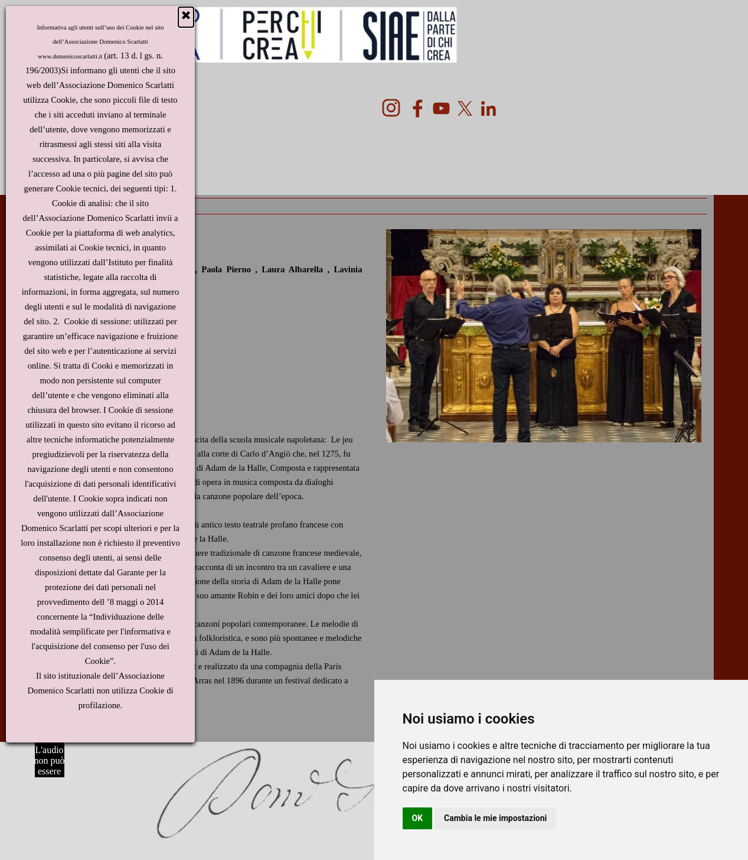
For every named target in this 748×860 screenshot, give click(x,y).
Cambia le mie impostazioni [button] (495, 818)
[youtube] (441, 108)
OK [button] (417, 818)
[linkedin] (488, 108)
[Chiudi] (186, 17)
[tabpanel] (204, 479)
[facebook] (417, 108)
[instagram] (391, 107)
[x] (465, 108)
